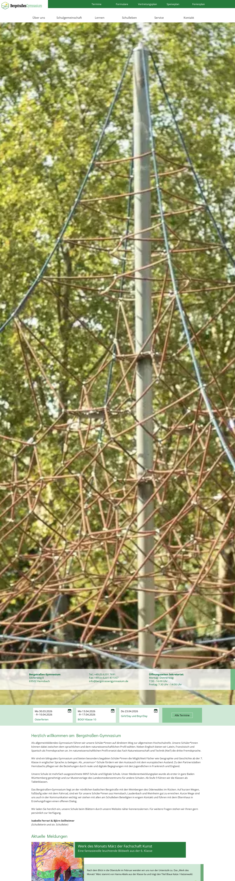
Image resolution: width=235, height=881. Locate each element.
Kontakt (189, 17)
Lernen (99, 17)
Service (159, 17)
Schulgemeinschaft (69, 17)
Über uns (39, 17)
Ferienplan (198, 4)
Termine (96, 4)
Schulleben (129, 17)
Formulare (122, 4)
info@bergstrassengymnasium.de (108, 681)
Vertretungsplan (147, 4)
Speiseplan (173, 4)
